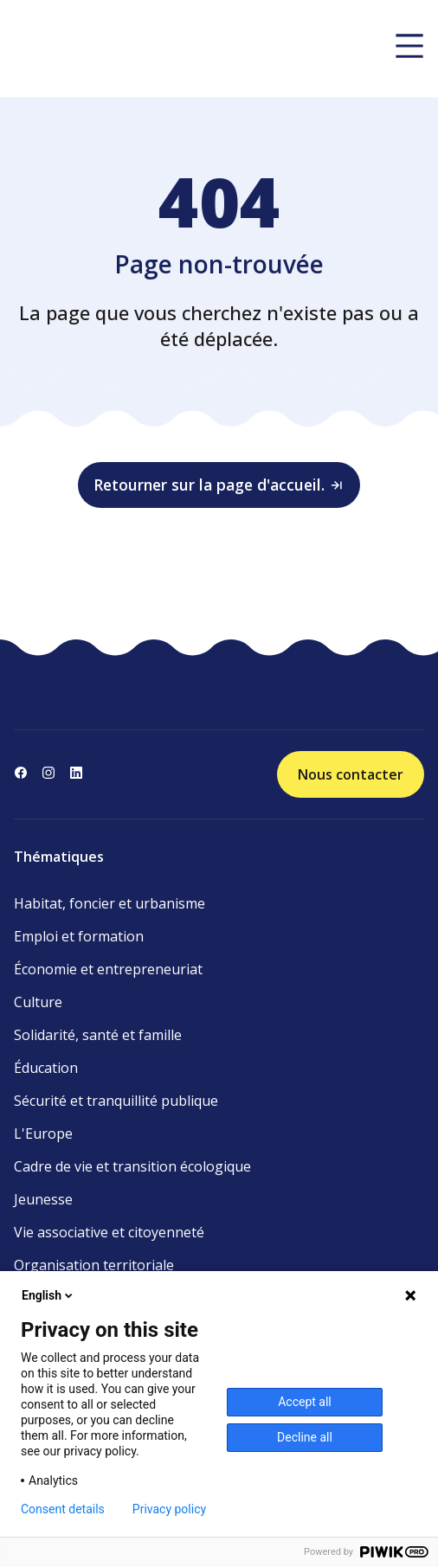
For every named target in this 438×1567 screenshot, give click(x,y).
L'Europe (43, 1133)
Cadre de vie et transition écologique (132, 1166)
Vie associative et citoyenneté (109, 1232)
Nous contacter (350, 774)
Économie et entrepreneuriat (108, 969)
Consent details (63, 1509)
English (48, 1295)
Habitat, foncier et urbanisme (109, 903)
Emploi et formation (79, 936)
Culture (38, 1001)
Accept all (305, 1402)
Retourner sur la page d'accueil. (219, 484)
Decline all (304, 1437)
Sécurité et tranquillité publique (116, 1100)
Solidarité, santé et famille (98, 1034)
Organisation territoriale (94, 1265)
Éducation (46, 1067)
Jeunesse (43, 1199)
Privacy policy (169, 1509)
